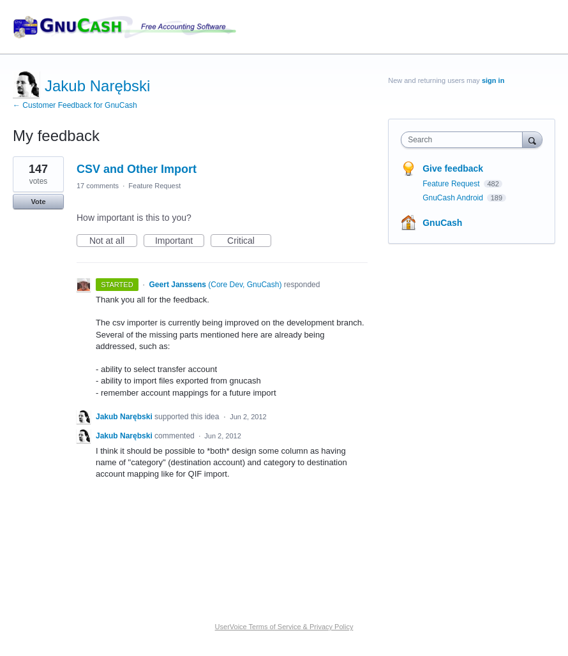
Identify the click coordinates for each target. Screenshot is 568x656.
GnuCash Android (453, 197)
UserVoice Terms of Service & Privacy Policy (284, 626)
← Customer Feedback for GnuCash (75, 105)
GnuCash (442, 223)
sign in (493, 80)
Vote (38, 201)
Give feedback (452, 168)
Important (179, 241)
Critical (249, 241)
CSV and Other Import (137, 169)
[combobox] (464, 139)
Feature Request (154, 186)
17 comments (98, 186)
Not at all (113, 241)
